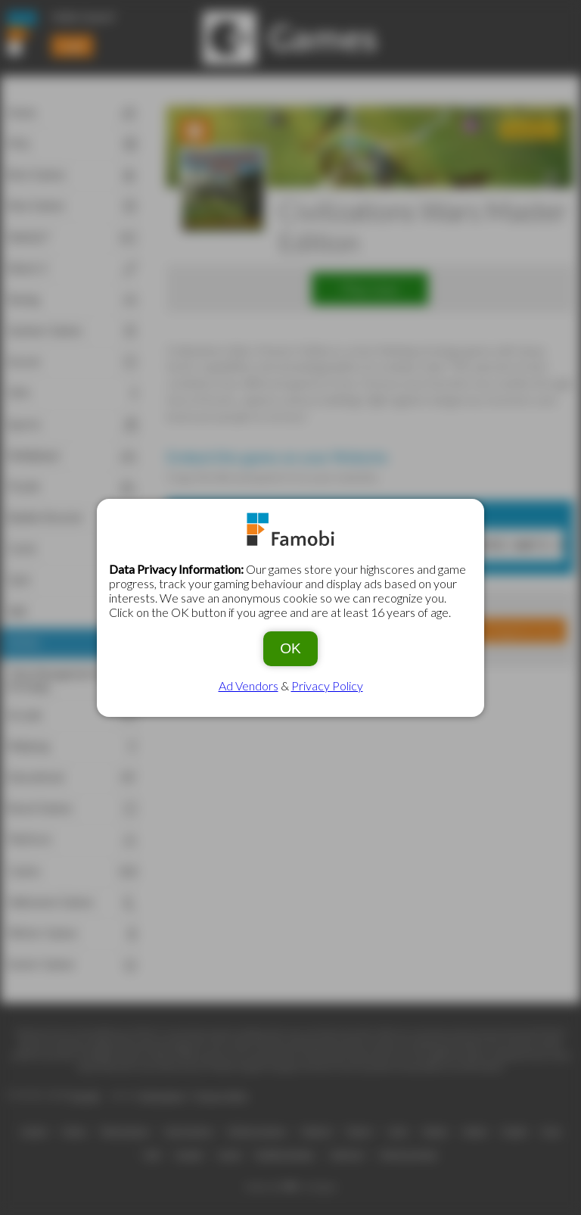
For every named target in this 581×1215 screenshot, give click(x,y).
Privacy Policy (327, 685)
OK (290, 648)
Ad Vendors (248, 685)
